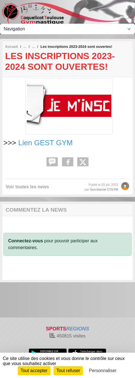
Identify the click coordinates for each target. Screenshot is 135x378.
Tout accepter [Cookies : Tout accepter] (34, 370)
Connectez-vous (25, 240)
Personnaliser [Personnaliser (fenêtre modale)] (103, 370)
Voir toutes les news (27, 186)
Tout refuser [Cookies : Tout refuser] (68, 370)
